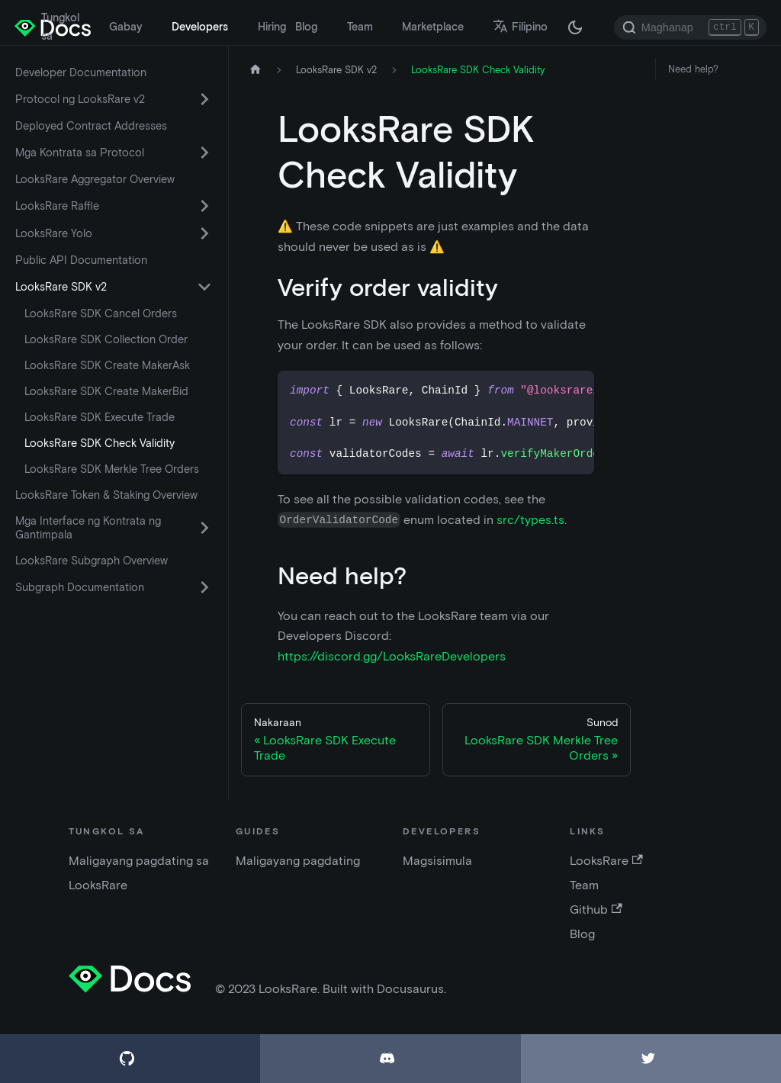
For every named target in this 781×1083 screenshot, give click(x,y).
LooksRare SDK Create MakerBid (106, 391)
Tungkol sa (60, 27)
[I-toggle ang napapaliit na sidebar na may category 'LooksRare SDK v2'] (204, 287)
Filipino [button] (520, 27)
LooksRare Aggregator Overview (95, 179)
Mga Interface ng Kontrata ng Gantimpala (88, 528)
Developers (200, 27)
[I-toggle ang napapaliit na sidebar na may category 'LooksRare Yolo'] (204, 233)
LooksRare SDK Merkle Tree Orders (111, 469)
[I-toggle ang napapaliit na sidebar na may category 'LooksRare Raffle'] (204, 206)
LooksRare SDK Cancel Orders (100, 313)
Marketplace (433, 27)
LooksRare (606, 860)
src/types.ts (530, 520)
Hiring (272, 27)
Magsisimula (437, 860)
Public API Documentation (81, 260)
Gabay (126, 27)
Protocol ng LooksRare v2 (80, 99)
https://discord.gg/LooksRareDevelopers (392, 656)
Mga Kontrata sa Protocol (79, 152)
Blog (306, 27)
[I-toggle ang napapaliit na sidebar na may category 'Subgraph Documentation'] (204, 587)
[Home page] (255, 70)
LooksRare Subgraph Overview (91, 560)
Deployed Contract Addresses (91, 126)
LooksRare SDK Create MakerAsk (107, 365)
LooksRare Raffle (57, 206)
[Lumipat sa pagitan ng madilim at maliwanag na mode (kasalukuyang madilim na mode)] (575, 27)
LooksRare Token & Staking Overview (106, 495)
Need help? (693, 69)
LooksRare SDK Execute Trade (99, 417)
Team (360, 27)
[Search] (690, 27)
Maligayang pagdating (298, 860)
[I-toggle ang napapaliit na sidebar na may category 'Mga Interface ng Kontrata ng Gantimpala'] (204, 527)
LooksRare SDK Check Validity (99, 443)
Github (596, 909)
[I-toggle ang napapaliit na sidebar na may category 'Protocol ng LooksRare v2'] (204, 99)
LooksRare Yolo (53, 233)
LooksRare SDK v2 (61, 287)
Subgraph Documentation (79, 587)
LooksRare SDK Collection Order (106, 339)
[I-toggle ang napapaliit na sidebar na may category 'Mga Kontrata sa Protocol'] (204, 152)
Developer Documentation (80, 72)
